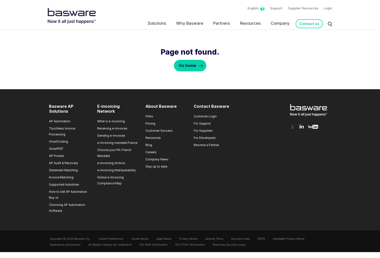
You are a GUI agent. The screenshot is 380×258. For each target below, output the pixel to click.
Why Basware (189, 23)
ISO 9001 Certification (153, 244)
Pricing (150, 123)
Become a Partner (206, 145)
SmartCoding (58, 141)
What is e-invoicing (111, 121)
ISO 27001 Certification (190, 244)
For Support (202, 123)
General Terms (214, 238)
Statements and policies (65, 244)
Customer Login (205, 116)
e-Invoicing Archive (111, 163)
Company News (156, 159)
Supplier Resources (303, 8)
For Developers (205, 138)
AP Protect (56, 156)
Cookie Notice (140, 238)
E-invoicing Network (108, 109)
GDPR (261, 238)
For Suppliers (203, 130)
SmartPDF (56, 148)
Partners (221, 23)
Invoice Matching (61, 177)
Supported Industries (64, 184)
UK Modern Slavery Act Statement (110, 244)
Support (276, 8)
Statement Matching (63, 170)
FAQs (149, 116)
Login (328, 8)
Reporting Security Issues (229, 244)
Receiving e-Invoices (112, 128)
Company (280, 23)
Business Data (240, 238)
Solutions (157, 23)
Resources (250, 23)
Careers (151, 152)
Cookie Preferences (111, 238)
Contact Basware (211, 106)
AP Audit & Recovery (63, 163)
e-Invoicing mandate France (117, 143)
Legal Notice (164, 238)
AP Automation (59, 121)
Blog (148, 145)
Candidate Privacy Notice (289, 238)
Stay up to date (156, 166)
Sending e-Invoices (111, 135)
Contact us (309, 24)
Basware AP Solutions (61, 109)
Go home (187, 65)
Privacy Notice (188, 238)
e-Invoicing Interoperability (116, 170)
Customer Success (159, 130)
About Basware (161, 106)
